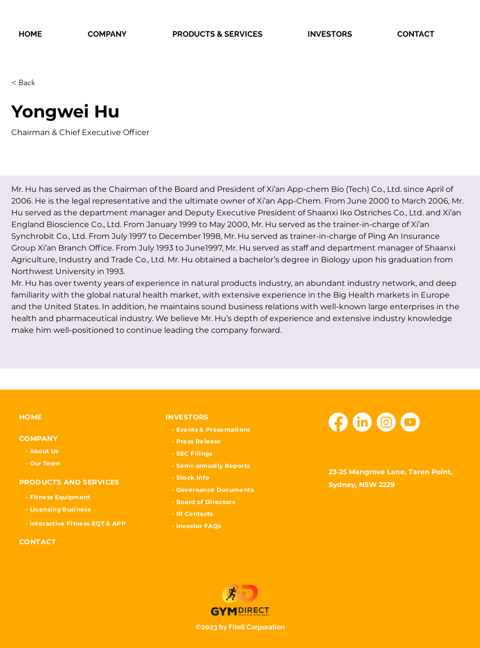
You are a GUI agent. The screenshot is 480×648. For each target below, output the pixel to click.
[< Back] (46, 83)
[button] (122, 34)
